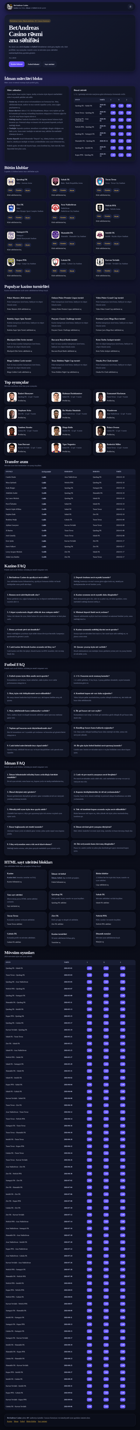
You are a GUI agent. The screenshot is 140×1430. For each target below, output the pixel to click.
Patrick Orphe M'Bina (13, 509)
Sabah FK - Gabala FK (14, 1091)
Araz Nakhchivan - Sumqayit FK (17, 1228)
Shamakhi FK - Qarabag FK (85, 141)
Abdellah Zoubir (11, 493)
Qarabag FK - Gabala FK (15, 1023)
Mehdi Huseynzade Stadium (26, 238)
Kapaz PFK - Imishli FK (14, 1372)
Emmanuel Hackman (116, 393)
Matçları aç (100, 942)
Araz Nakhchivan (68, 205)
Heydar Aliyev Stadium (120, 236)
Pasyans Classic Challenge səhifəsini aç (66, 330)
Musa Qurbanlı (11, 483)
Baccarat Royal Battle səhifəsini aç (64, 351)
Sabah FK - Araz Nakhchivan (16, 1050)
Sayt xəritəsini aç (13, 906)
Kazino (9, 1421)
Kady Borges (10, 488)
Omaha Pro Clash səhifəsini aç (107, 372)
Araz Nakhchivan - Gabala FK (16, 1256)
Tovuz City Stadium (118, 183)
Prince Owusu (113, 427)
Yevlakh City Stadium (120, 264)
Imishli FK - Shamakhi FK (15, 1345)
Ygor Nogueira (68, 444)
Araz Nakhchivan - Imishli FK (16, 1242)
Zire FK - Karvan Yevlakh (15, 1215)
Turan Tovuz (110, 179)
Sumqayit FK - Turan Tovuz (15, 1126)
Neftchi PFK (110, 205)
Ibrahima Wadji (11, 520)
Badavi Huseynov (25, 393)
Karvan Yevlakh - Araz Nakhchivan (18, 1263)
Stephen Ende (10, 514)
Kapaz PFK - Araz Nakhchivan (17, 1249)
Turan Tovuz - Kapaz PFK (15, 1146)
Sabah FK (65, 179)
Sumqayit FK (22, 232)
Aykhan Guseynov (12, 525)
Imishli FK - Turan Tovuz (15, 1139)
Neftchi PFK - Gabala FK (15, 1297)
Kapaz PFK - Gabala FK (14, 1393)
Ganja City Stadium (29, 264)
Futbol (22, 1421)
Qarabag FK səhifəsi (59, 903)
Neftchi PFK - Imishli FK (15, 1283)
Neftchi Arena (115, 209)
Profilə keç (22, 401)
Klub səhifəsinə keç (14, 195)
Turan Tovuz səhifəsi (14, 924)
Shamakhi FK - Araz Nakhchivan (17, 1235)
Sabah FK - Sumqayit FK (15, 1064)
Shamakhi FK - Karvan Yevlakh (17, 1365)
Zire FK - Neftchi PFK (14, 1174)
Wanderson (112, 410)
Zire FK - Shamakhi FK (14, 1187)
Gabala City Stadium (74, 264)
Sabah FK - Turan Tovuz (14, 1037)
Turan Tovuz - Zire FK (14, 1105)
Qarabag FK (22, 179)
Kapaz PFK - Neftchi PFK (15, 1290)
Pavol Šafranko (11, 504)
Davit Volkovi (11, 546)
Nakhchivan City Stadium (70, 211)
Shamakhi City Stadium (77, 236)
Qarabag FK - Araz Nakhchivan (81, 120)
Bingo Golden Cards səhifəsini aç (19, 372)
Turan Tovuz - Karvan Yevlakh (16, 1160)
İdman (16, 1421)
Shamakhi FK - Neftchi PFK (16, 1276)
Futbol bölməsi (33, 64)
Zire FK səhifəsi (57, 924)
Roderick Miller (114, 444)
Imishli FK (110, 233)
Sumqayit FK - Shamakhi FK (16, 1311)
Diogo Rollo (67, 427)
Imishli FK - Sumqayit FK (15, 1317)
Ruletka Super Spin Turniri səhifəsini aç (21, 330)
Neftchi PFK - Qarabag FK (84, 127)
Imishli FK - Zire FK (13, 1194)
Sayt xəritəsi (49, 64)
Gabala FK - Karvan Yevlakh (16, 1406)
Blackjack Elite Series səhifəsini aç (19, 351)
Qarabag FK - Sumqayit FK (85, 134)
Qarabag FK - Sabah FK (83, 106)
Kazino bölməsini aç (14, 882)
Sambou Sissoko (25, 427)
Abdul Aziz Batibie (12, 557)
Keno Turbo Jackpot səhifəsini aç (108, 351)
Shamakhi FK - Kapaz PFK (15, 1352)
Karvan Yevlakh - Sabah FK (15, 1098)
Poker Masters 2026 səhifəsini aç (19, 309)
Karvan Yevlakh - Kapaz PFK (16, 1400)
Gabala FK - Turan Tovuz (15, 1153)
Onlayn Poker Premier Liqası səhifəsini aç (66, 309)
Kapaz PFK (22, 260)
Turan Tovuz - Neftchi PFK (15, 1119)
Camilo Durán (11, 477)
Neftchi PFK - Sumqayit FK (15, 1269)
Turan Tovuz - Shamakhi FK (16, 1132)
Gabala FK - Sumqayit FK (15, 1331)
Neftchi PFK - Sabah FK (14, 1057)
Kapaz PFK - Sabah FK (14, 1085)
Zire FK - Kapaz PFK (13, 1201)
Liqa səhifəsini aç (102, 885)
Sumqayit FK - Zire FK (14, 1180)
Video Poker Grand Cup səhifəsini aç (109, 309)
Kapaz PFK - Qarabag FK (84, 155)
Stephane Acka (24, 410)
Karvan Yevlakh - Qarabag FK (16, 1030)
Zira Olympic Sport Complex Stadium (30, 211)
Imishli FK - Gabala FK (14, 1379)
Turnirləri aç (56, 942)
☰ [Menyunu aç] (130, 7)
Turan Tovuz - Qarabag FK (84, 113)
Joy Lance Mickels (12, 498)
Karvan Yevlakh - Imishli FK (16, 1386)
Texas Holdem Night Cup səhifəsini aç (65, 372)
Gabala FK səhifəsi (14, 942)
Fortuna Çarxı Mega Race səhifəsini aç (110, 330)
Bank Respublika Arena (74, 183)
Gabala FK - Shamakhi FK (15, 1358)
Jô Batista (9, 530)
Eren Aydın (10, 541)
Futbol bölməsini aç (59, 882)
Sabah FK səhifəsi (102, 903)
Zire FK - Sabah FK (13, 1043)
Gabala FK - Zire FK (13, 1208)
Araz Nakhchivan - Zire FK (15, 1167)
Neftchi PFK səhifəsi (103, 924)
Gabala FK (65, 260)
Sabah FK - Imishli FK (14, 1078)
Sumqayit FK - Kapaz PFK (15, 1324)
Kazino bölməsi (17, 64)
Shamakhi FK (67, 233)
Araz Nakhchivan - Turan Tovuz (17, 1112)
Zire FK (20, 205)
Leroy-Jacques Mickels (14, 552)
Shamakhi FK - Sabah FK (15, 1071)
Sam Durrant (24, 444)
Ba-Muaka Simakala (71, 410)
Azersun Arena (27, 183)
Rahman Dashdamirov (72, 393)
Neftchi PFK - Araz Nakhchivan (17, 1221)
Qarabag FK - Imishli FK (84, 148)
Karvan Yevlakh (112, 260)
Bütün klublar (31, 1421)
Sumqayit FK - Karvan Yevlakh (17, 1338)
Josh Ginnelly (10, 536)
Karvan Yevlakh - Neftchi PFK (16, 1304)
